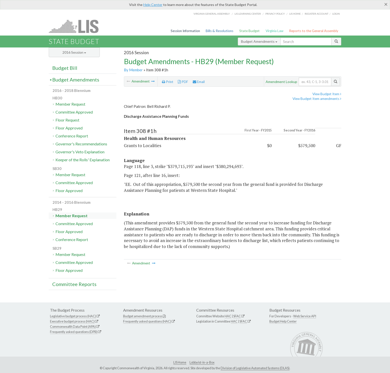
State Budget (249, 31)
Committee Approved (74, 112)
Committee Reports (74, 284)
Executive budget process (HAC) (72, 321)
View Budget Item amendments (316, 99)
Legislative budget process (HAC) (73, 316)
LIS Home (179, 362)
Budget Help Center (283, 321)
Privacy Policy (275, 13)
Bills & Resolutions (219, 31)
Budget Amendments (259, 41)
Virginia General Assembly (212, 13)
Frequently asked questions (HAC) (147, 321)
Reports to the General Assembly (313, 31)
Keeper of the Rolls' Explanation (82, 159)
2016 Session (74, 52)
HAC (228, 316)
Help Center (152, 4)
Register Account (316, 13)
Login (336, 13)
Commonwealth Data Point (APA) (73, 327)
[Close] (386, 4)
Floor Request (67, 120)
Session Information (185, 31)
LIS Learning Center (248, 13)
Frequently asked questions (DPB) (74, 332)
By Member (133, 70)
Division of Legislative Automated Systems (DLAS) (255, 368)
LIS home (295, 13)
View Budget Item (326, 94)
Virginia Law (274, 31)
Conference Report (71, 135)
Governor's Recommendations (81, 143)
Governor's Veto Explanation (79, 151)
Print (167, 82)
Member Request (70, 104)
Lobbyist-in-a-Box (202, 362)
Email (199, 82)
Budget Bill (64, 68)
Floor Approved (69, 127)
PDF (183, 82)
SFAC (237, 316)
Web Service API (304, 316)
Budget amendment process (142, 316)
